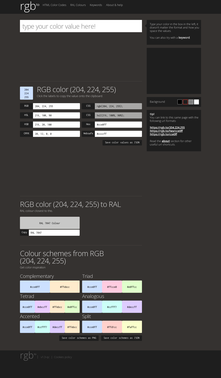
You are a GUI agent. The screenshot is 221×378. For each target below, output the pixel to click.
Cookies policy (63, 357)
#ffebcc (65, 287)
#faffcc (132, 327)
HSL (26, 115)
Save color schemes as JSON (122, 337)
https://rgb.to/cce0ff (163, 134)
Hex (88, 124)
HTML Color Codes (54, 5)
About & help (114, 5)
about (166, 141)
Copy (24, 232)
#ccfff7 (112, 307)
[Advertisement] (81, 56)
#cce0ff (35, 287)
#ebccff (42, 307)
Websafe (88, 133)
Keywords (96, 5)
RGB (26, 105)
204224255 (26, 93)
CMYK (26, 133)
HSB (26, 124)
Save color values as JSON (122, 142)
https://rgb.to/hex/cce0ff (166, 131)
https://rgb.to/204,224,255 (167, 127)
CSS (88, 105)
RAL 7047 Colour (49, 223)
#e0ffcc (132, 287)
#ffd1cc (112, 327)
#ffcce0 (112, 287)
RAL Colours (78, 5)
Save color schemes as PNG (79, 337)
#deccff (132, 307)
